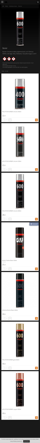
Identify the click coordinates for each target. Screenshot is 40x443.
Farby (6, 6)
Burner (20, 6)
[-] (3, 120)
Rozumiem (26, 441)
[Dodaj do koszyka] (36, 120)
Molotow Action (13, 6)
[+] (10, 120)
